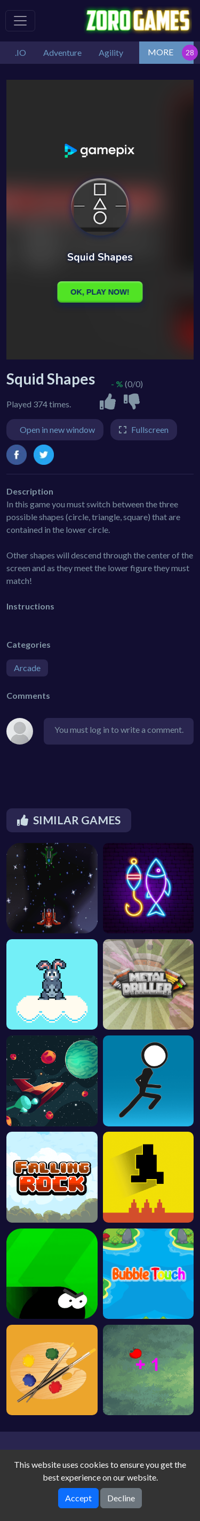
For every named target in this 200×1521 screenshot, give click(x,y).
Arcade (27, 668)
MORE (160, 52)
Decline (121, 1498)
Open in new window (57, 429)
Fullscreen (150, 429)
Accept (78, 1498)
